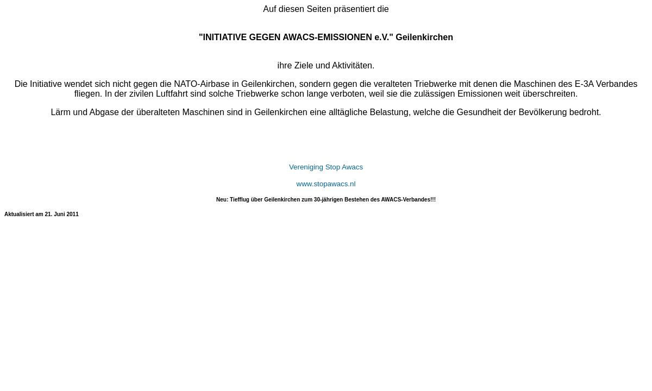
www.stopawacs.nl (326, 184)
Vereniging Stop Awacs (326, 167)
